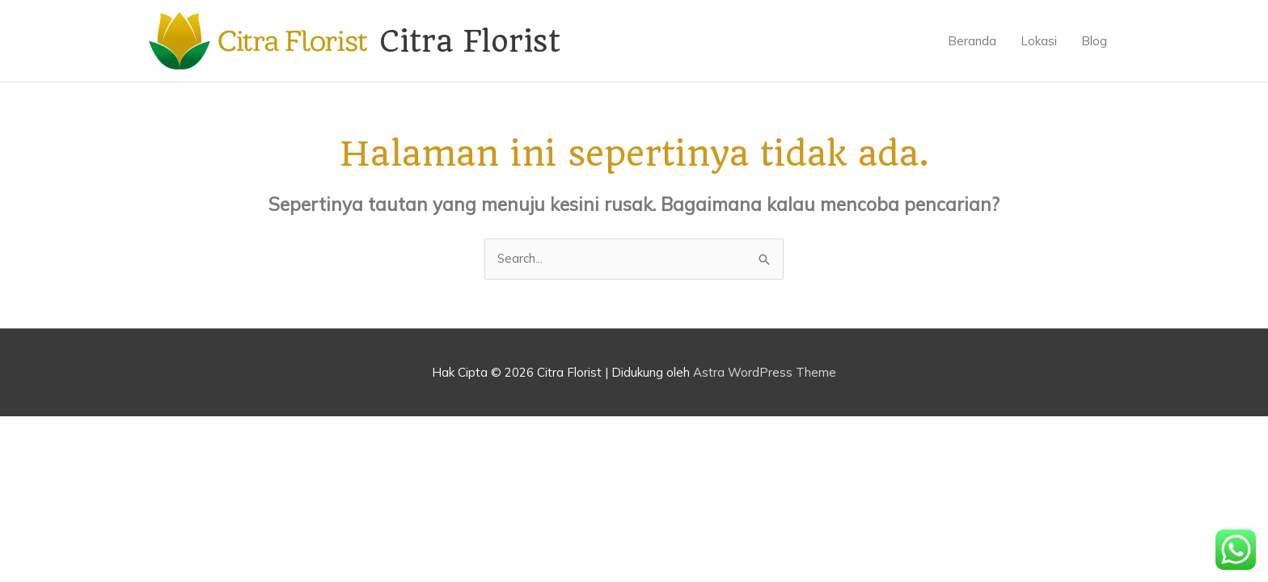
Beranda (972, 40)
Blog (1094, 40)
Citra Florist (469, 41)
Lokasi (1039, 40)
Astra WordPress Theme (764, 372)
